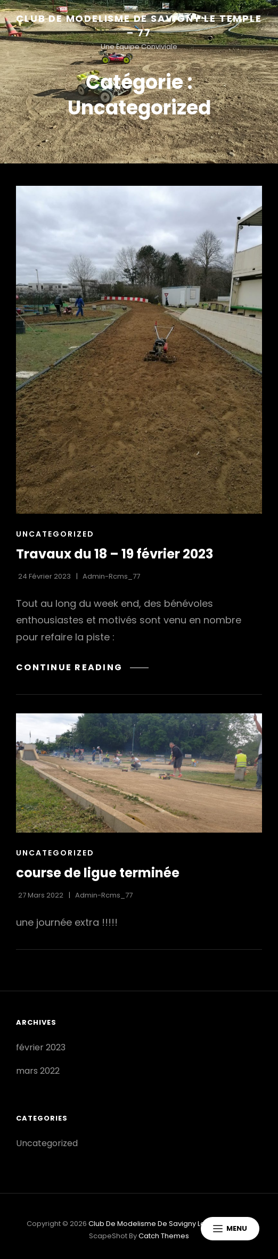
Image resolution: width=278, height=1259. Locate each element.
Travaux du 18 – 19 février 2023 (114, 554)
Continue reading (82, 667)
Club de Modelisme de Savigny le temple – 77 (168, 1224)
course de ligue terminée (97, 873)
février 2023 (41, 1047)
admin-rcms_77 (111, 576)
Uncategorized (55, 534)
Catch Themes (163, 1236)
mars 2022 (38, 1071)
